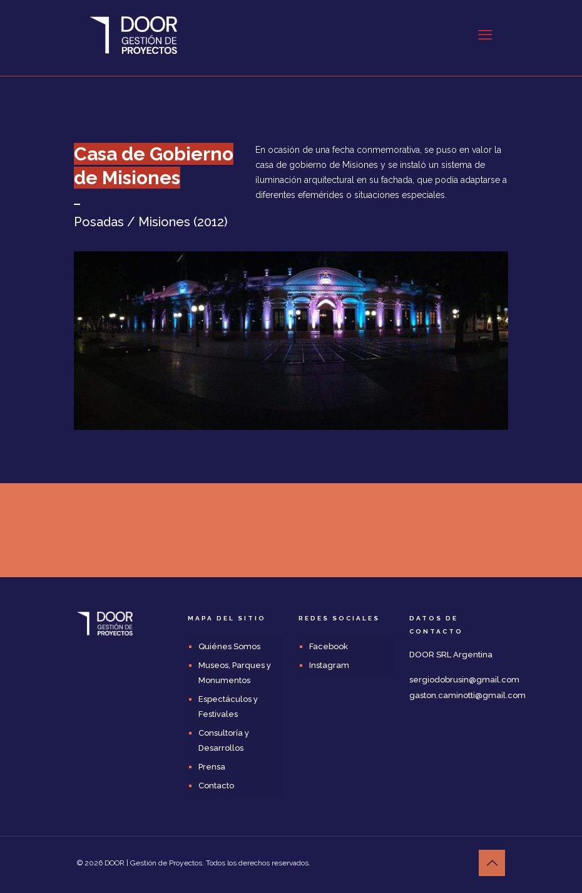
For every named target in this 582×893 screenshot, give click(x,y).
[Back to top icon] (492, 863)
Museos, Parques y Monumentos (234, 673)
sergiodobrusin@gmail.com (464, 679)
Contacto (216, 785)
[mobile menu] (485, 34)
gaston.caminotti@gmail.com (467, 695)
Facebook (328, 646)
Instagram (329, 665)
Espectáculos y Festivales (228, 706)
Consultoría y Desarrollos (223, 740)
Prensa (211, 766)
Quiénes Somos (229, 646)
